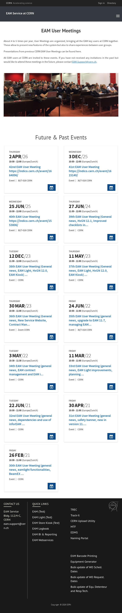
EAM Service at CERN (20, 13)
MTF (73, 526)
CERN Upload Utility (83, 521)
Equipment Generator (84, 561)
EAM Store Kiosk (42, 523)
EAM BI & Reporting (44, 534)
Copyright (55, 604)
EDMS (74, 532)
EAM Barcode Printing (84, 556)
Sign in (101, 3)
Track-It (75, 515)
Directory (111, 3)
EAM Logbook (40, 528)
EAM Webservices (43, 540)
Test (41, 511)
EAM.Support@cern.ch (84, 62)
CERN (19, 3)
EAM (35, 511)
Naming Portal (79, 538)
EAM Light (38, 517)
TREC (74, 509)
